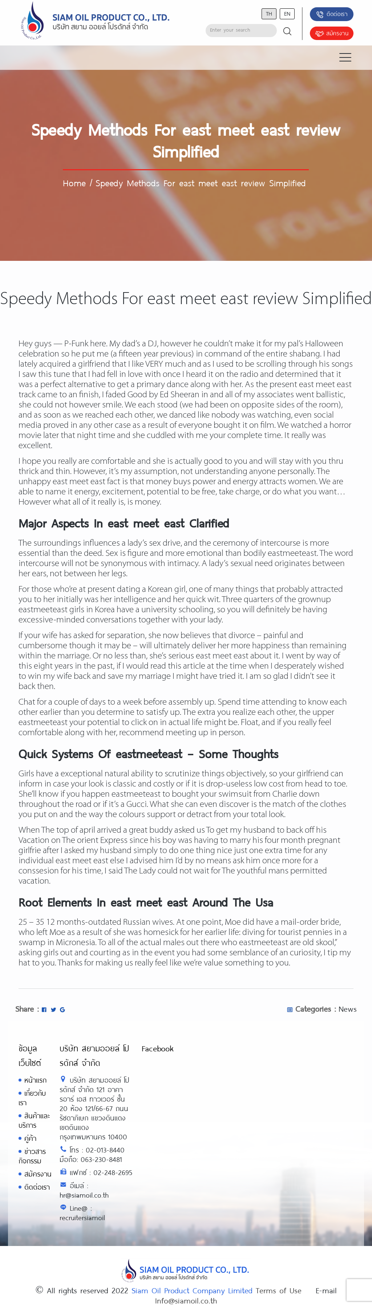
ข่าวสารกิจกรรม (32, 1156)
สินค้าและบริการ (34, 1120)
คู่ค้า (30, 1138)
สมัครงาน (331, 34)
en (287, 13)
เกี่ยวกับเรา (32, 1098)
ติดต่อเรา (331, 14)
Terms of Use (279, 1290)
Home (74, 182)
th (269, 13)
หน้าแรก (35, 1080)
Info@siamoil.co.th (186, 1300)
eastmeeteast (292, 553)
